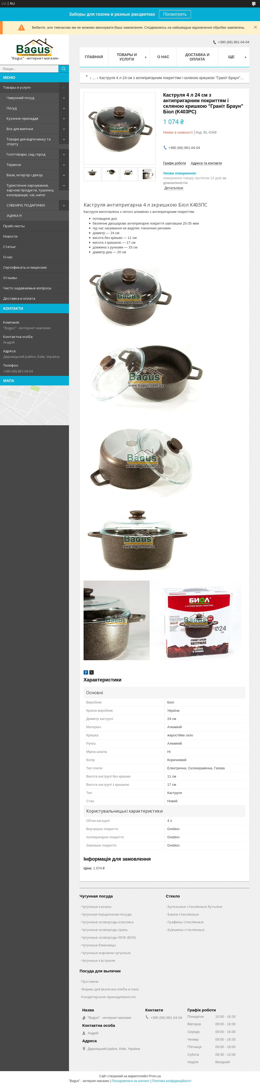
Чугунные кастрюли (98, 960)
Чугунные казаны (96, 906)
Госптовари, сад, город (26, 154)
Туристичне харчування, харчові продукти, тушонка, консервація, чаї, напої (30, 190)
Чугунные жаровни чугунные (106, 952)
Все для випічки (20, 128)
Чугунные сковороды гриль (104, 929)
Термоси (14, 164)
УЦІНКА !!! (14, 215)
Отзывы (10, 277)
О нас (7, 257)
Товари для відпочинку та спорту (29, 141)
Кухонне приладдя (22, 118)
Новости (10, 236)
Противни (89, 981)
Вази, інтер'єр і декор (25, 175)
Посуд (12, 108)
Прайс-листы (14, 226)
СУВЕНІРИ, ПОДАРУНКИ (26, 205)
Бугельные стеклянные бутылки (195, 906)
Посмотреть (175, 14)
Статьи (9, 246)
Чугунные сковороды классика (107, 922)
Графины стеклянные (186, 922)
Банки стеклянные (183, 914)
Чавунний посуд (20, 97)
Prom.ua (155, 1076)
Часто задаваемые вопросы (27, 288)
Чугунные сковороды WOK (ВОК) (108, 937)
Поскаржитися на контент (130, 1081)
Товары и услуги (17, 87)
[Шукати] (63, 69)
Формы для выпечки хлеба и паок (110, 989)
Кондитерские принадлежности (108, 996)
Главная (94, 57)
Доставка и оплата (19, 298)
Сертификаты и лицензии (25, 267)
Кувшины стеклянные (186, 929)
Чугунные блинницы (98, 945)
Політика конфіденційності (171, 1081)
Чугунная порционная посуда (106, 914)
